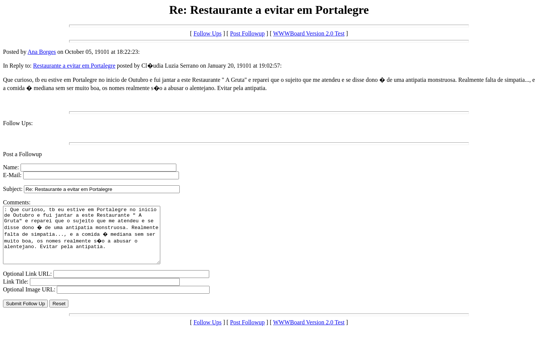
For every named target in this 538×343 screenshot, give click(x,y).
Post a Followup (22, 154)
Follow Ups (208, 33)
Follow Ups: (18, 123)
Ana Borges (42, 52)
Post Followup (247, 33)
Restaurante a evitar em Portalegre (74, 65)
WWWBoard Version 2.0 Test (308, 33)
